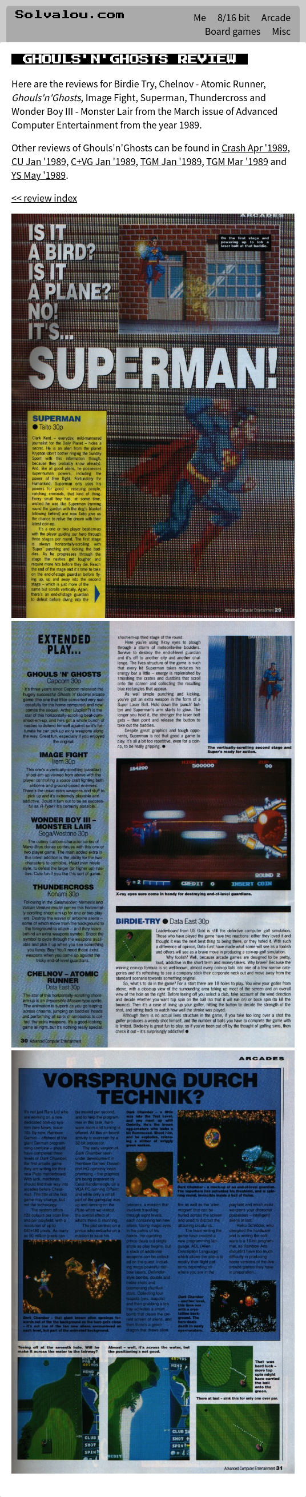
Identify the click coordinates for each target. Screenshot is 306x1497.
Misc (281, 31)
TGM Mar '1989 (237, 161)
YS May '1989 (38, 175)
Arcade (276, 17)
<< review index (44, 197)
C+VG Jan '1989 (103, 161)
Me (200, 17)
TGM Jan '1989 (171, 161)
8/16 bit (234, 17)
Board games (232, 31)
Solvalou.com (70, 14)
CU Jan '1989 (38, 161)
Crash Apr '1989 (254, 147)
